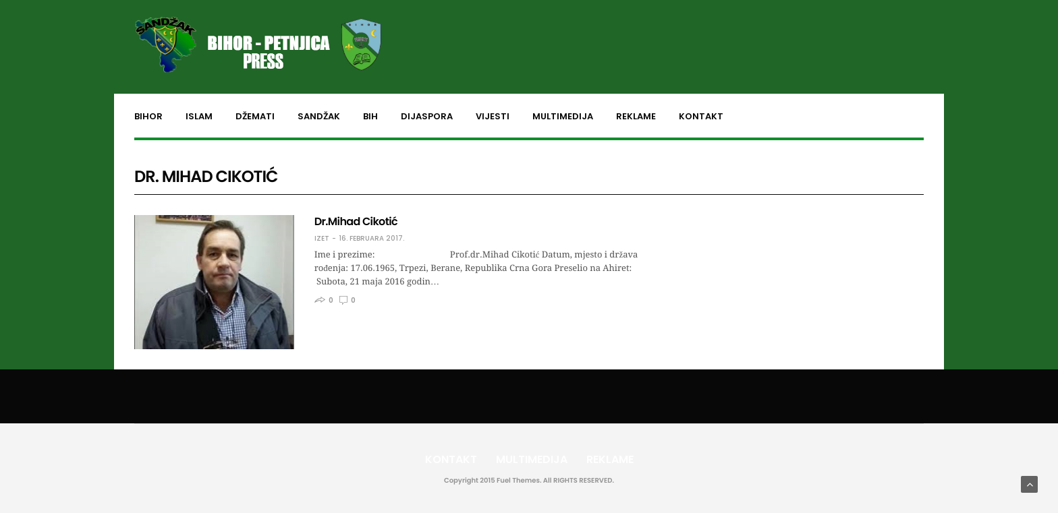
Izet (321, 238)
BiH (370, 116)
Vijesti (492, 116)
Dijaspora (427, 116)
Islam (199, 116)
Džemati (255, 116)
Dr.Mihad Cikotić (355, 221)
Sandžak (319, 116)
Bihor (148, 116)
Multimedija (562, 116)
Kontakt (701, 116)
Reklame (636, 116)
